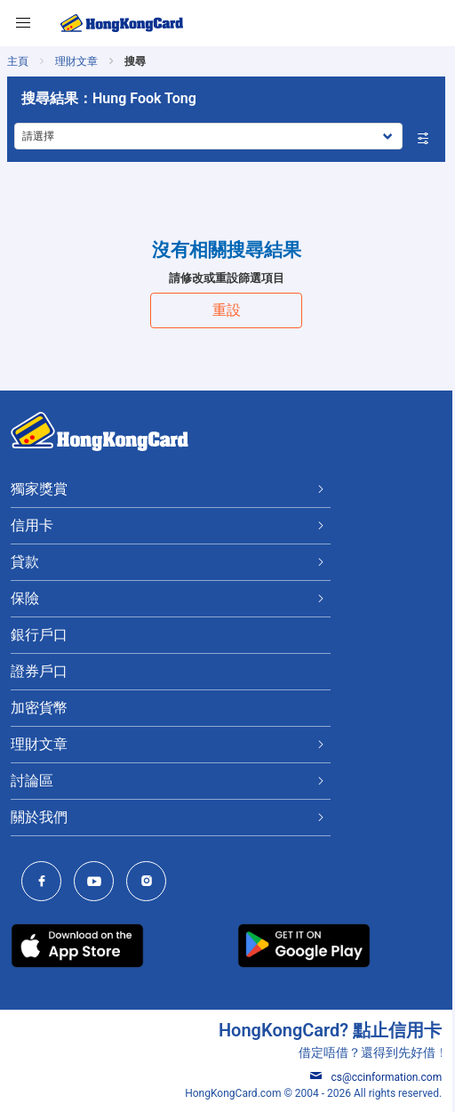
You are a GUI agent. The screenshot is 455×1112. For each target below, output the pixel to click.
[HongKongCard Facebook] (45, 882)
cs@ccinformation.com (378, 1077)
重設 (227, 310)
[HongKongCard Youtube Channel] (98, 882)
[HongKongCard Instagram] (150, 882)
